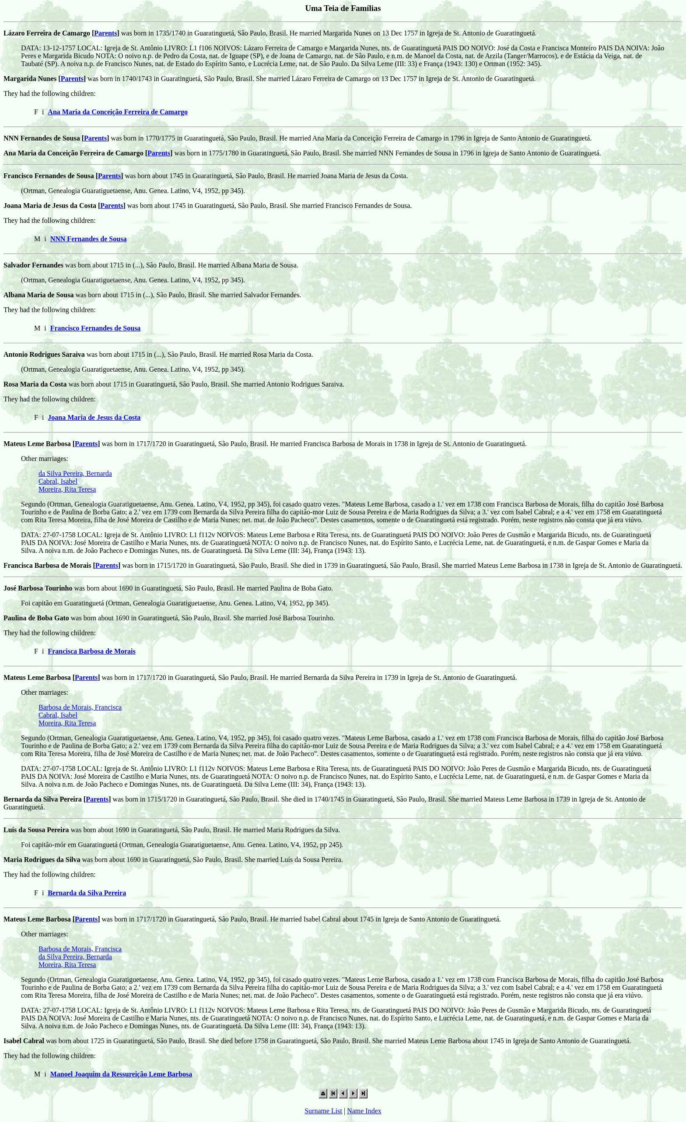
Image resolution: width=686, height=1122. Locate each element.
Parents (105, 33)
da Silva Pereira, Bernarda (75, 473)
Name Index (364, 1111)
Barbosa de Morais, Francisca (80, 707)
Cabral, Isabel (57, 481)
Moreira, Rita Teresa (67, 489)
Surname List (323, 1111)
